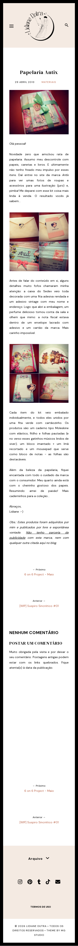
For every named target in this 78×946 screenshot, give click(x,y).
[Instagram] (20, 881)
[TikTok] (48, 881)
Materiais (49, 82)
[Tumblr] (39, 881)
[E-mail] (57, 881)
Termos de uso (40, 906)
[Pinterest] (29, 881)
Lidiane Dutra (36, 926)
